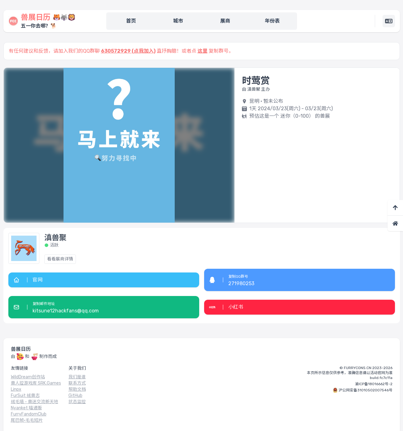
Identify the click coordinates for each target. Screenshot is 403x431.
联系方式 (77, 383)
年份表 (272, 21)
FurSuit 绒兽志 (25, 395)
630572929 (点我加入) (128, 51)
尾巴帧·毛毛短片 (27, 420)
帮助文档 (77, 389)
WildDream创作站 (28, 377)
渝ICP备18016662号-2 (373, 384)
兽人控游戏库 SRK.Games (36, 383)
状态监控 (77, 401)
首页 (131, 21)
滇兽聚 (55, 237)
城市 (178, 21)
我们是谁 (77, 377)
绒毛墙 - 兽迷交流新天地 (34, 401)
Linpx (16, 389)
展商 (225, 21)
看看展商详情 (60, 259)
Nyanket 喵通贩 (26, 408)
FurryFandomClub (28, 414)
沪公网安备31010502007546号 (365, 390)
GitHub (75, 395)
